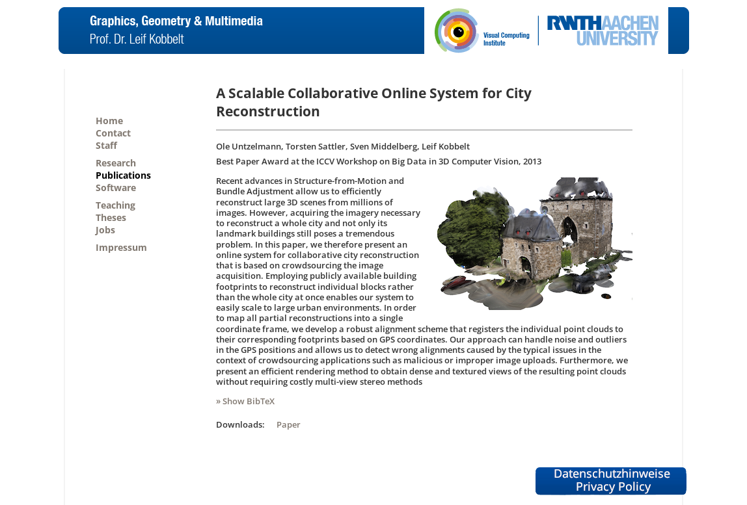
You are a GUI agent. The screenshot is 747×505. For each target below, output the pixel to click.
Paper (289, 424)
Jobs (105, 230)
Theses (111, 217)
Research (116, 163)
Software (116, 187)
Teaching (115, 205)
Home (109, 120)
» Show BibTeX (245, 401)
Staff (106, 145)
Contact (113, 133)
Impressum (121, 247)
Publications (123, 175)
